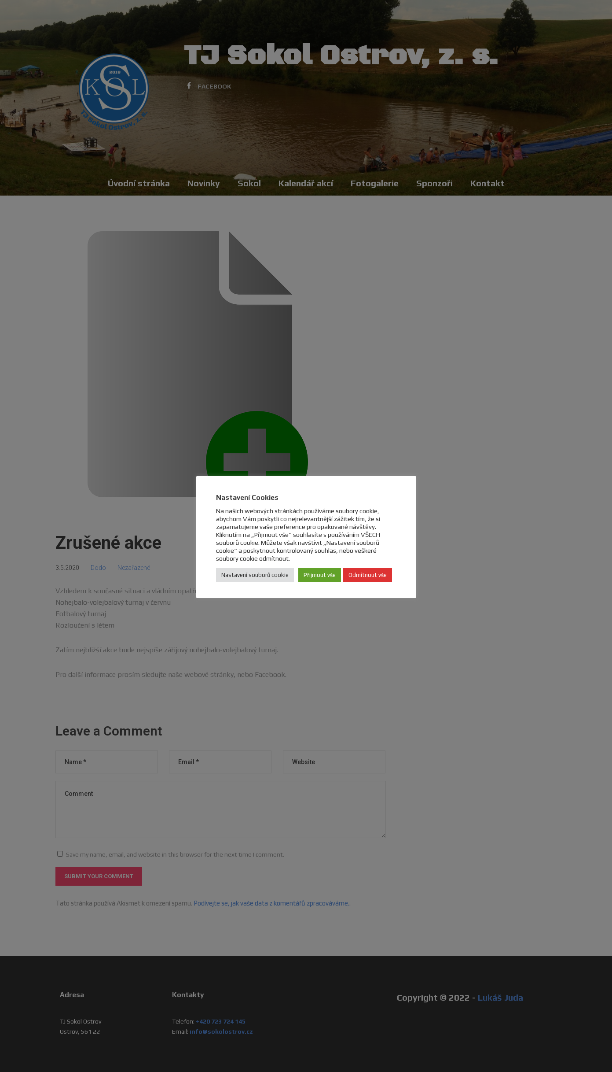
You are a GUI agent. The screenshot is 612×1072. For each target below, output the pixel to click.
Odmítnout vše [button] (367, 575)
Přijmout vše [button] (320, 575)
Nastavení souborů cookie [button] (255, 575)
